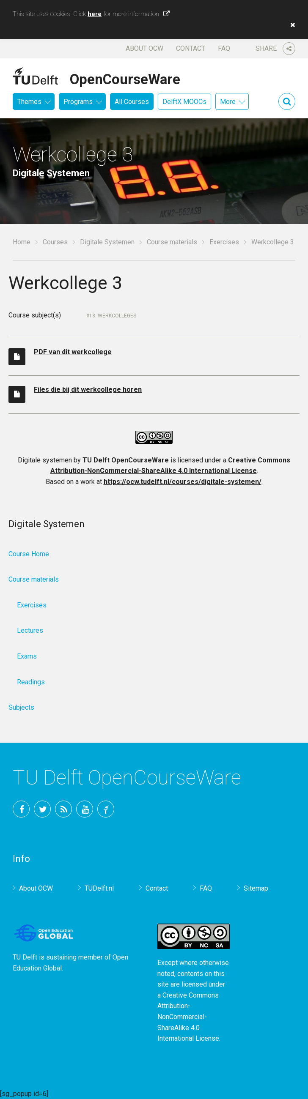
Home (21, 242)
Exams (27, 656)
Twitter (42, 809)
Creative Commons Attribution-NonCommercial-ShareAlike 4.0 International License (188, 1016)
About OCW (144, 48)
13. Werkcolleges (112, 316)
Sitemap (256, 888)
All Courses (132, 102)
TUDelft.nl (99, 888)
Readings (31, 682)
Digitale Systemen (107, 242)
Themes (29, 102)
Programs (78, 102)
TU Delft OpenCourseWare (125, 460)
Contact (190, 48)
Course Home (28, 554)
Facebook (21, 809)
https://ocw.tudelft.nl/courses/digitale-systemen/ (182, 482)
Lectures (30, 630)
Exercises (224, 242)
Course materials (172, 242)
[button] (290, 24)
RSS (63, 809)
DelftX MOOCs (184, 102)
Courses (55, 242)
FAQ (224, 48)
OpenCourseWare (125, 78)
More (228, 102)
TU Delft (105, 809)
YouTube (84, 809)
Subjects (21, 707)
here (95, 14)
